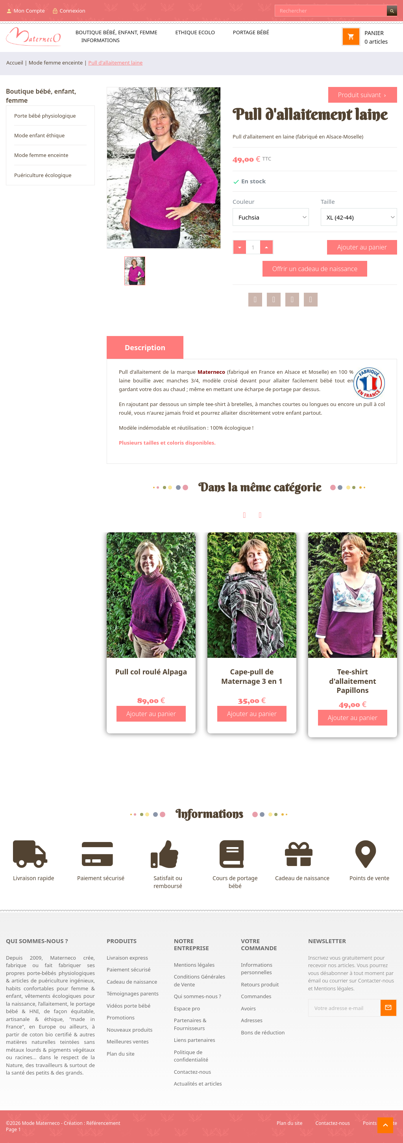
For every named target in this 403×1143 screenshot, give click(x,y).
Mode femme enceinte (41, 155)
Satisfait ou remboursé (168, 865)
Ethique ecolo (195, 32)
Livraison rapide (33, 861)
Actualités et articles (198, 1083)
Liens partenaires (194, 1039)
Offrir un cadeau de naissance (315, 268)
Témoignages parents (133, 993)
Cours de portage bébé (235, 865)
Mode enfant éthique (39, 135)
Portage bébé (251, 32)
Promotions (121, 1017)
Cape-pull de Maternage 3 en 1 (252, 676)
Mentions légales (194, 964)
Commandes (256, 996)
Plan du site (121, 1053)
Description (145, 347)
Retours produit (260, 984)
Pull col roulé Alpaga (151, 671)
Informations (100, 40)
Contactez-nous (192, 1071)
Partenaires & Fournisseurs (190, 1024)
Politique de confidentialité (191, 1056)
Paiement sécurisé (101, 861)
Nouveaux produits (130, 1029)
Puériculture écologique (43, 175)
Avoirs (248, 1008)
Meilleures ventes (128, 1041)
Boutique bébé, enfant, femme (116, 32)
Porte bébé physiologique (45, 115)
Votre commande (259, 944)
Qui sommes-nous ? (197, 996)
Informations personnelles (256, 968)
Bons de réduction (263, 1032)
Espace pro (187, 1008)
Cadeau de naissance (302, 861)
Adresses (252, 1020)
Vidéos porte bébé (128, 1005)
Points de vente (369, 861)
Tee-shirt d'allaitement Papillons (352, 681)
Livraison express (127, 957)
